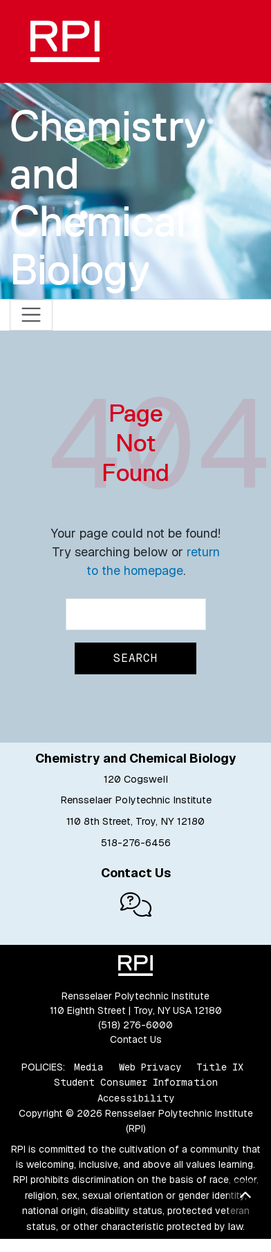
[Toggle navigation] (31, 315)
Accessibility (135, 1098)
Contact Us (136, 1039)
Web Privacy (150, 1067)
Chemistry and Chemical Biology (108, 197)
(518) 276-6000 (135, 1025)
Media (89, 1067)
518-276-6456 (136, 843)
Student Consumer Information (136, 1082)
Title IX (219, 1067)
